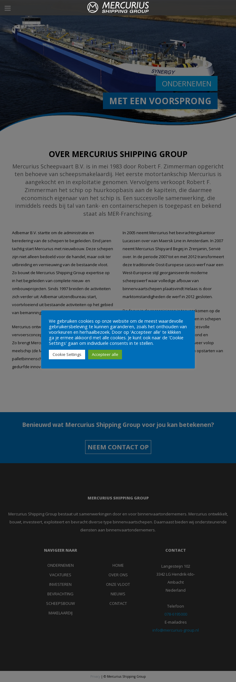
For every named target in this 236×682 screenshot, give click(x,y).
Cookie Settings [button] (67, 354)
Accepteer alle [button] (105, 354)
